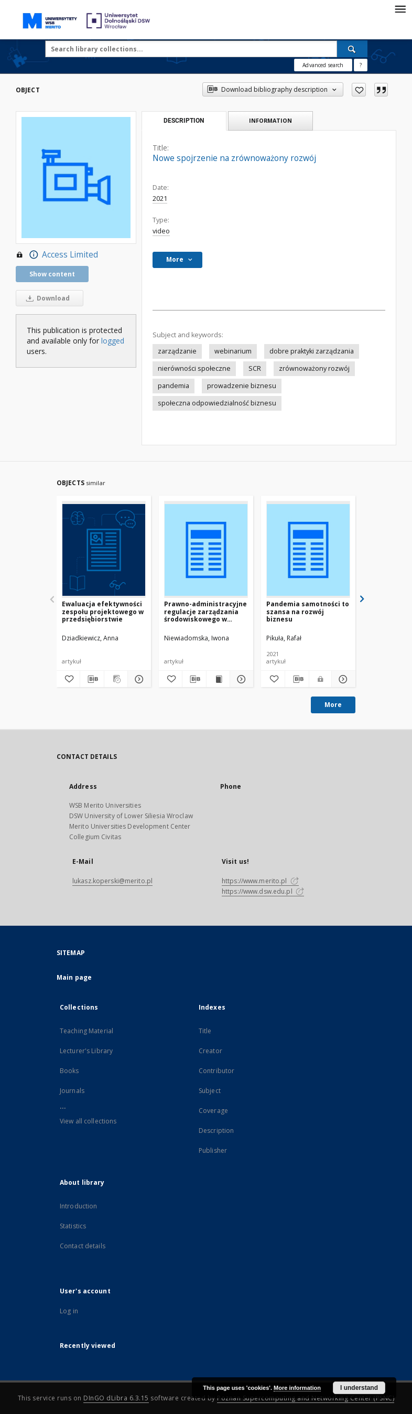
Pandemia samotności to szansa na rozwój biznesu (307, 611)
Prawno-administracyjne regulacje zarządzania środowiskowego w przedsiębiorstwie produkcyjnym (205, 611)
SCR (254, 368)
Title (205, 1030)
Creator (210, 1050)
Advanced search (322, 65)
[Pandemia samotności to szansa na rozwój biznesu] (308, 549)
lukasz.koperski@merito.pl (112, 880)
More (333, 704)
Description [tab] (184, 120)
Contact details (82, 1245)
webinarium (233, 351)
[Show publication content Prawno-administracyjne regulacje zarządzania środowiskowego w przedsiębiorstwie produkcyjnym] (218, 679)
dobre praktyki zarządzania (311, 351)
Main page (74, 977)
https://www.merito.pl (260, 880)
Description (216, 1130)
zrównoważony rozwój (314, 368)
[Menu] (400, 8)
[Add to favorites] (359, 90)
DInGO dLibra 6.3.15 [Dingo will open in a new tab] (116, 1398)
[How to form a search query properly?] (360, 65)
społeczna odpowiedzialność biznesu (217, 403)
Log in (69, 1310)
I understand (359, 1387)
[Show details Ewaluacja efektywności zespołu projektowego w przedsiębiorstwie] (137, 679)
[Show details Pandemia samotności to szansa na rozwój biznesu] (342, 679)
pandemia (173, 385)
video (161, 231)
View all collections (88, 1121)
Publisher (213, 1150)
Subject (210, 1090)
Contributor (216, 1070)
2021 (160, 198)
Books (69, 1070)
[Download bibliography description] (91, 679)
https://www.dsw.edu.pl (263, 891)
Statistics (73, 1226)
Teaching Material (86, 1030)
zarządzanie (177, 351)
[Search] (352, 48)
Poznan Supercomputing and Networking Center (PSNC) (305, 1398)
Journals (72, 1090)
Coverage (213, 1110)
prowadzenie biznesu (241, 385)
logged (112, 341)
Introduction (78, 1206)
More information (297, 1388)
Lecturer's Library (86, 1050)
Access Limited (57, 255)
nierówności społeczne (194, 368)
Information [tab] (270, 120)
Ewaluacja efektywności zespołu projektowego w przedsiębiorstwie (103, 611)
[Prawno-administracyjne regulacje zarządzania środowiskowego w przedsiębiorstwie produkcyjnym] (206, 549)
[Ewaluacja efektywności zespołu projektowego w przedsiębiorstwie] (103, 549)
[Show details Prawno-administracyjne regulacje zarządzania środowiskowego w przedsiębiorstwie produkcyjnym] (240, 679)
